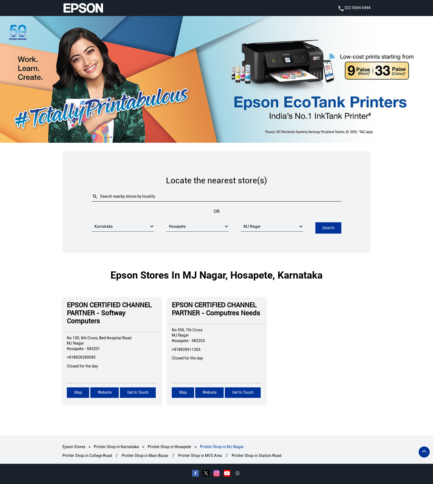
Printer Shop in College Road (87, 455)
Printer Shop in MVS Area (200, 455)
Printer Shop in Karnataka (116, 446)
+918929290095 (81, 357)
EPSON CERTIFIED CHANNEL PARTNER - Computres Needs (216, 309)
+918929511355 (186, 349)
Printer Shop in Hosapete (169, 446)
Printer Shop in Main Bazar (145, 455)
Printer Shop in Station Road (256, 455)
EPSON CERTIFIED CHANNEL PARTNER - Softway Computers (109, 313)
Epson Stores (74, 446)
